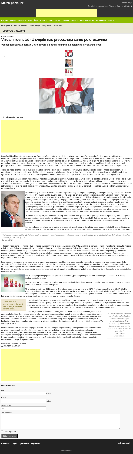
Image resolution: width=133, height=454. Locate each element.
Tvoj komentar (6, 413)
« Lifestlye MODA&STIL (13, 31)
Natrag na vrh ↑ (125, 443)
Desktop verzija (126, 3)
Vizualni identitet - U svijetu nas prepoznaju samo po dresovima (38, 26)
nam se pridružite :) (125, 6)
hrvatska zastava (15, 117)
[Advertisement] (66, 13)
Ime (3, 390)
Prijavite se (113, 6)
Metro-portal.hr (12, 3)
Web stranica (6, 405)
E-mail (4, 398)
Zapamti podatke (8, 432)
